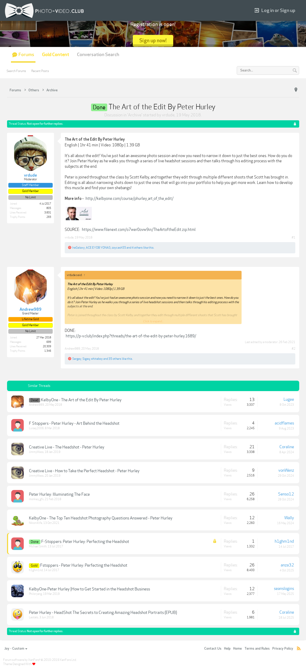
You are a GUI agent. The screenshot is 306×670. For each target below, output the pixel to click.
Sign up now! (153, 41)
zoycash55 (119, 247)
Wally (289, 518)
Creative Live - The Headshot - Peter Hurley (66, 447)
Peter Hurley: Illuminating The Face (59, 494)
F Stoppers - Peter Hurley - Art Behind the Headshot (74, 423)
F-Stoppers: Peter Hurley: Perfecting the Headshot (85, 541)
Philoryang (35, 594)
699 (48, 342)
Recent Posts (40, 71)
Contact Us (212, 649)
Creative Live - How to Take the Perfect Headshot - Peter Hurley (84, 471)
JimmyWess (36, 452)
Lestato (33, 617)
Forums (26, 54)
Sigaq (86, 359)
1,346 (47, 350)
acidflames (284, 423)
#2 (293, 348)
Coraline (286, 447)
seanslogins (284, 588)
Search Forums (16, 71)
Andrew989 (72, 348)
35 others (115, 359)
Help (227, 649)
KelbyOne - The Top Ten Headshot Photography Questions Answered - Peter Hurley (100, 518)
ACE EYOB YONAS (98, 247)
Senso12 (286, 494)
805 (48, 208)
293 (48, 217)
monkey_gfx (36, 499)
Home (237, 649)
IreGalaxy (78, 247)
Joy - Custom (15, 649)
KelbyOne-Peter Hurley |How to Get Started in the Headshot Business (89, 589)
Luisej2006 (36, 428)
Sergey (76, 359)
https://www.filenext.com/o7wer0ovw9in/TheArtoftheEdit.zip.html (139, 229)
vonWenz (286, 470)
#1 (293, 237)
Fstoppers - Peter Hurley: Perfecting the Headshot (83, 565)
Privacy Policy (282, 649)
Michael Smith (38, 546)
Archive (134, 115)
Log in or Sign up (275, 10)
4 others (137, 247)
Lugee (289, 399)
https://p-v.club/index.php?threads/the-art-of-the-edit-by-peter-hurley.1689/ (131, 336)
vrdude (168, 115)
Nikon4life (35, 523)
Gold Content (55, 54)
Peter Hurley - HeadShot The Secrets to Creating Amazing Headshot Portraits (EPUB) (103, 612)
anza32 (287, 565)
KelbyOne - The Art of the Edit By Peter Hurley (81, 400)
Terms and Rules (257, 649)
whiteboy (97, 359)
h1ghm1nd (284, 541)
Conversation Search (98, 54)
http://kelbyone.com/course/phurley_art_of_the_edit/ (129, 198)
